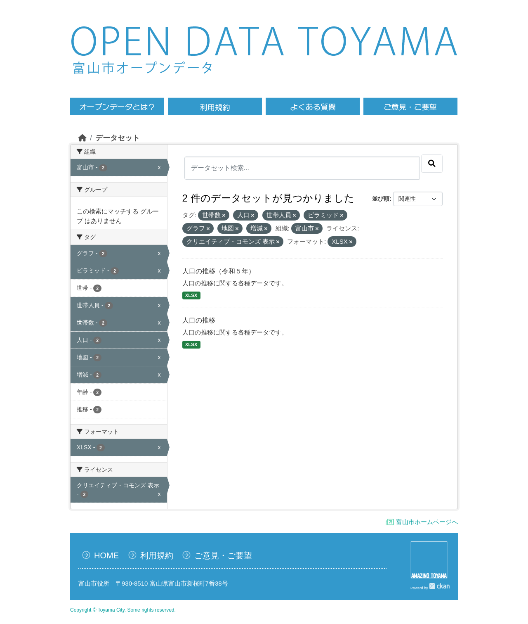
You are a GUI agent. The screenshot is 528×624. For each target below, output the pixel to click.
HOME (106, 555)
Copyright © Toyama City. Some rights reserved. (123, 610)
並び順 (380, 198)
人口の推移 (198, 320)
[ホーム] (82, 138)
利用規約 (156, 555)
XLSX (191, 295)
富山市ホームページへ (427, 521)
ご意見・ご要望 (223, 555)
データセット (117, 138)
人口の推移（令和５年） (218, 271)
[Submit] (432, 163)
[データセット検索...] (302, 168)
